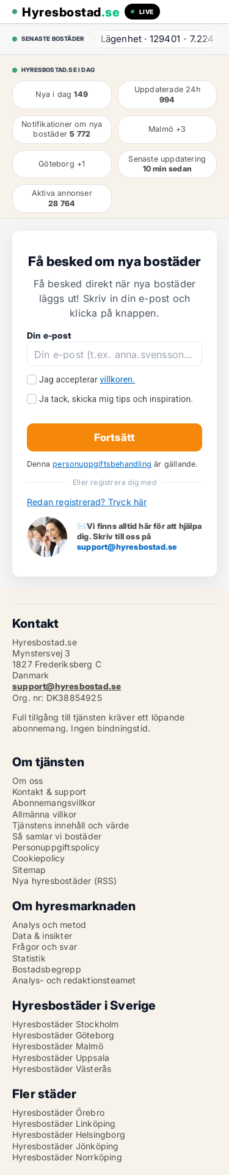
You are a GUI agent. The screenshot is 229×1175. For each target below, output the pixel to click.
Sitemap (29, 869)
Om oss (27, 780)
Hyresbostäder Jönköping (65, 1146)
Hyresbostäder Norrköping (67, 1157)
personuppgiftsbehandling (102, 464)
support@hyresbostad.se (127, 547)
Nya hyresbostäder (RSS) (64, 880)
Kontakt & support (49, 791)
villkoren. (118, 379)
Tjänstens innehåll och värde (70, 825)
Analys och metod (49, 924)
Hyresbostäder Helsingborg (68, 1134)
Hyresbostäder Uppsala (60, 1057)
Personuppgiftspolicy (56, 847)
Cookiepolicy (38, 858)
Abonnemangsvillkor (54, 802)
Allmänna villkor (44, 814)
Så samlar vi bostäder (56, 836)
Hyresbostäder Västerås (61, 1068)
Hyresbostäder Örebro (58, 1112)
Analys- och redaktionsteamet (74, 980)
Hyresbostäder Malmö (57, 1046)
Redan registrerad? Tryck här (87, 502)
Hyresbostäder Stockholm (65, 1024)
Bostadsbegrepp (46, 969)
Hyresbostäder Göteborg (63, 1035)
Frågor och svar (44, 946)
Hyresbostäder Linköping (64, 1123)
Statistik (29, 958)
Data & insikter (42, 935)
